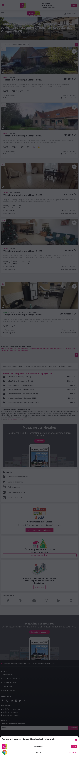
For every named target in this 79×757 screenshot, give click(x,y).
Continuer (72, 752)
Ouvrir (74, 746)
